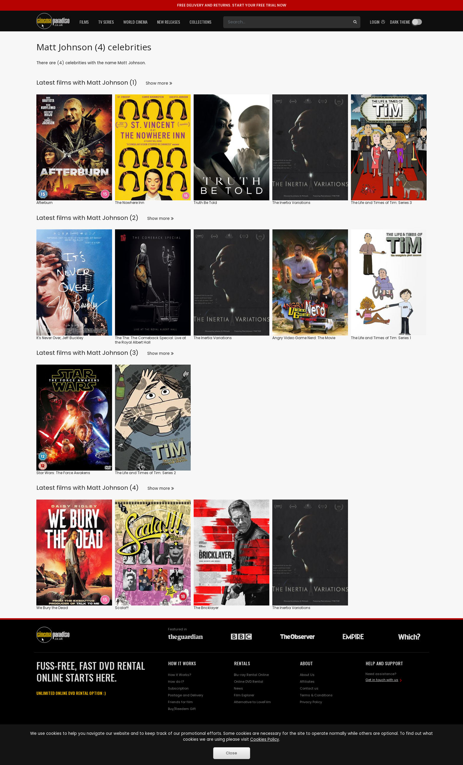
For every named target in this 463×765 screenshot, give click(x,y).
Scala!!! (122, 607)
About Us (307, 674)
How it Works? (179, 674)
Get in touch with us (381, 679)
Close (231, 753)
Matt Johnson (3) (112, 353)
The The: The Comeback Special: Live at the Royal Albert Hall (150, 340)
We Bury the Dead (52, 607)
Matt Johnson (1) (112, 82)
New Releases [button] (168, 22)
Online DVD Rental (248, 681)
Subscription (178, 688)
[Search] (286, 22)
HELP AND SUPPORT (384, 663)
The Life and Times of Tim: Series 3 (381, 202)
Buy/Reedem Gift (182, 708)
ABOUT (306, 663)
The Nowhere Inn (129, 202)
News (238, 688)
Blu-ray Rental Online (251, 674)
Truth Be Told (205, 202)
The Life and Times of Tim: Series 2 (145, 472)
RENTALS (242, 663)
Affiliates (307, 681)
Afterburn (44, 202)
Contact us (309, 688)
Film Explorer (244, 695)
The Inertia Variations (291, 202)
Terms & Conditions (316, 695)
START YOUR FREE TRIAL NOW (231, 5)
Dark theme (400, 22)
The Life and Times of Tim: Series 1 (381, 337)
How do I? (176, 681)
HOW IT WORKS (182, 663)
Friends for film (180, 702)
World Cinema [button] (135, 22)
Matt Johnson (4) (113, 488)
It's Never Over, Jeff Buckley (59, 337)
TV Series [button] (106, 22)
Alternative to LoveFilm (252, 702)
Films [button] (84, 22)
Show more (159, 83)
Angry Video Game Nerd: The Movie (303, 337)
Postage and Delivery (185, 695)
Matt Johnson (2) (112, 218)
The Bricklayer (206, 607)
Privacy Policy (311, 702)
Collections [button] (200, 22)
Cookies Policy (264, 739)
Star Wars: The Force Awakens (63, 472)
